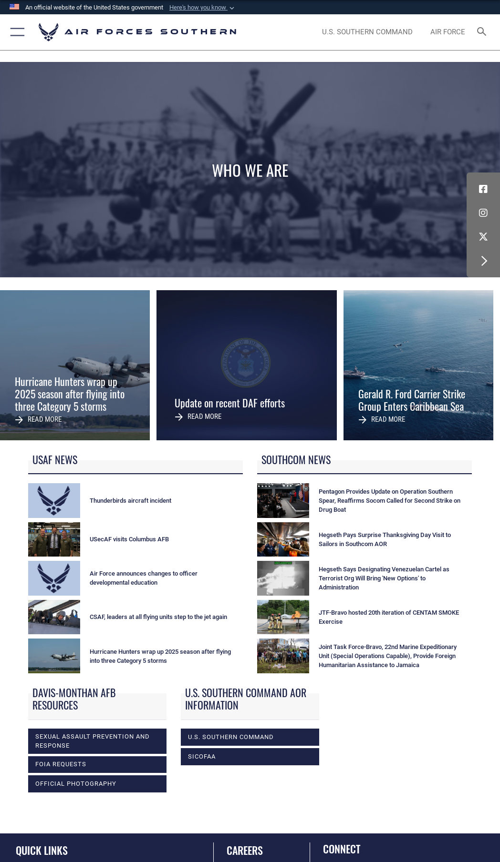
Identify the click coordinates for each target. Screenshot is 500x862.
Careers (245, 850)
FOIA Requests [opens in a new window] (60, 764)
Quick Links (42, 850)
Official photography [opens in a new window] (75, 783)
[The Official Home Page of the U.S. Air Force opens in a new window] (447, 32)
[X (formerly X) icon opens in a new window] (483, 237)
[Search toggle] (483, 32)
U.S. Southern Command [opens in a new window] (231, 736)
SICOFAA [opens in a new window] (202, 756)
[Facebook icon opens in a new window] (483, 189)
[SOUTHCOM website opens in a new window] (367, 32)
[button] (202, 7)
